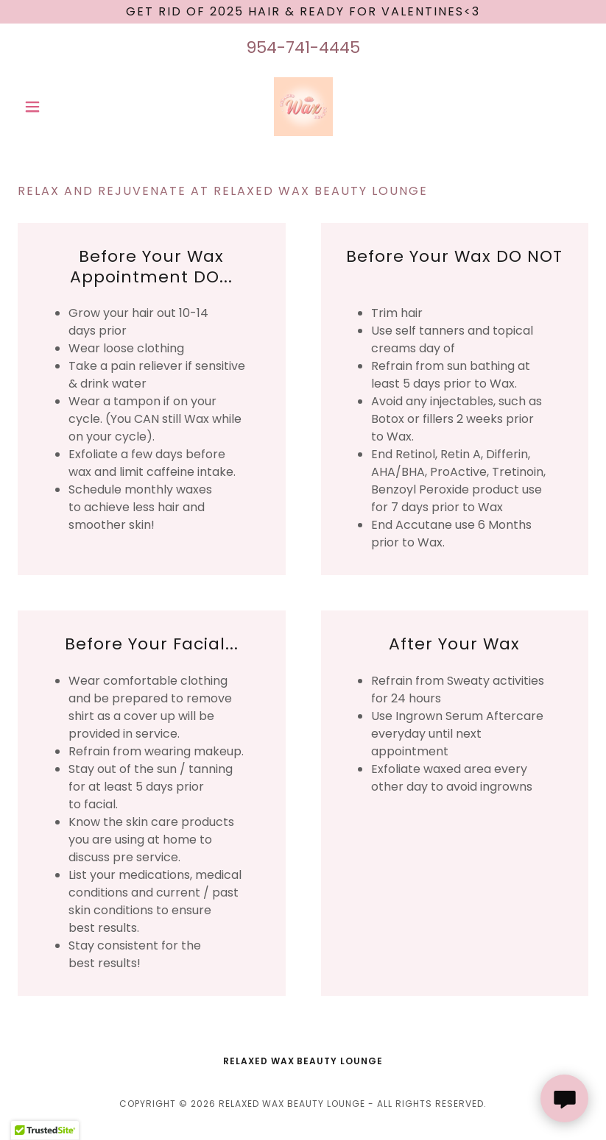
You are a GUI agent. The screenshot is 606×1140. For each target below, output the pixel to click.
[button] (60, 106)
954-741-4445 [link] (303, 47)
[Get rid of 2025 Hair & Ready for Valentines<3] (303, 12)
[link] (303, 106)
